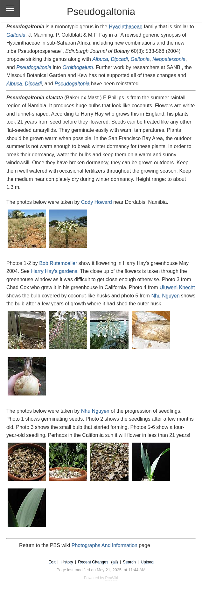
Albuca (14, 83)
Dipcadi (33, 83)
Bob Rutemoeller (58, 263)
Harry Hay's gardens (54, 271)
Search (129, 561)
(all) (114, 561)
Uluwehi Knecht (177, 287)
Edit (51, 561)
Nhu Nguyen (165, 295)
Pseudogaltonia (71, 83)
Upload (147, 561)
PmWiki (111, 578)
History (66, 561)
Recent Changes (93, 561)
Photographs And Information (104, 545)
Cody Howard (96, 202)
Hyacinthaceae (126, 26)
